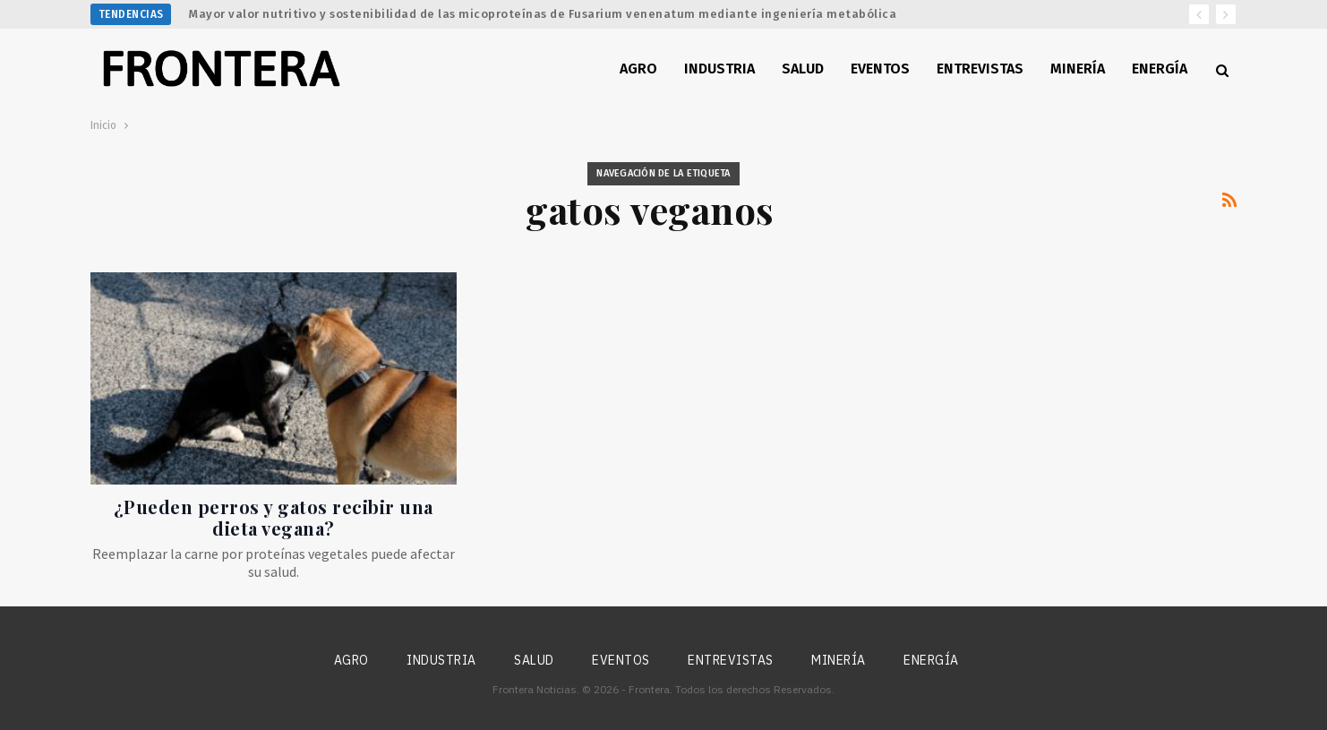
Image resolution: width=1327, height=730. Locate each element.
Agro (638, 68)
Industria (719, 68)
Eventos (880, 68)
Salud (803, 68)
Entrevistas (980, 68)
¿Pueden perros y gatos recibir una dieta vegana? (273, 517)
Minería (1077, 68)
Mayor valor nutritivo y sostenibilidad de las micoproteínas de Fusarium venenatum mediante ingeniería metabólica (542, 14)
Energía (1159, 68)
